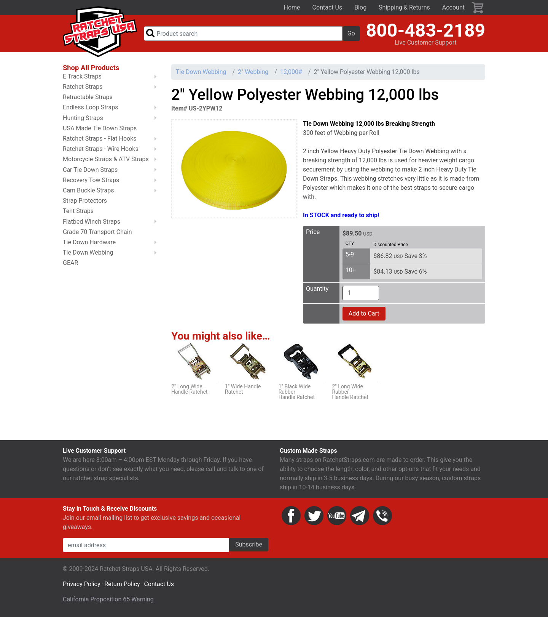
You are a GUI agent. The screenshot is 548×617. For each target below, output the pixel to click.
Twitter (314, 516)
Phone (382, 516)
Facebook (291, 516)
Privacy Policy (81, 584)
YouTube (336, 516)
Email (359, 516)
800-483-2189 (425, 31)
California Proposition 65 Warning (108, 600)
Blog (360, 7)
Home (292, 7)
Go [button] (351, 33)
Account (453, 7)
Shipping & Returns (404, 7)
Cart (478, 7)
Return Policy (122, 584)
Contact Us (327, 7)
